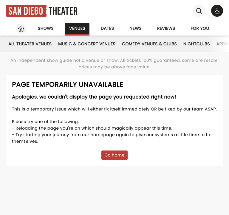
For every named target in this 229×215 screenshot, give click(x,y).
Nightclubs (196, 44)
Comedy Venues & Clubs (149, 44)
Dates (107, 28)
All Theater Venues (30, 44)
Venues (77, 28)
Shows (46, 28)
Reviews (166, 28)
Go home (114, 155)
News (135, 28)
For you (200, 28)
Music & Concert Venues (86, 44)
